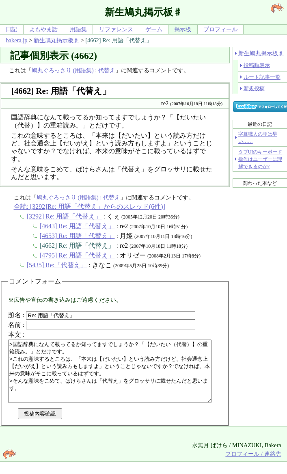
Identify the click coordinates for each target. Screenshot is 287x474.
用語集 (78, 29)
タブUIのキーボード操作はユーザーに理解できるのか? (260, 159)
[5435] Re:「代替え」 (57, 265)
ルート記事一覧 (262, 77)
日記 (11, 29)
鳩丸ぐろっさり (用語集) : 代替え (73, 70)
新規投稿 (254, 88)
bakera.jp (16, 40)
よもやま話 (43, 29)
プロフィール (220, 29)
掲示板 (182, 29)
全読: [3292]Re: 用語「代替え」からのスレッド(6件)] (89, 206)
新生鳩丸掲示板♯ (56, 40)
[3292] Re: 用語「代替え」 (64, 216)
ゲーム (153, 29)
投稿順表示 (257, 65)
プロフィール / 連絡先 (253, 466)
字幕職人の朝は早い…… (257, 137)
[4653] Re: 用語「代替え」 (77, 235)
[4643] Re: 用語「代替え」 (77, 226)
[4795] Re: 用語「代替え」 (77, 255)
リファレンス (116, 29)
